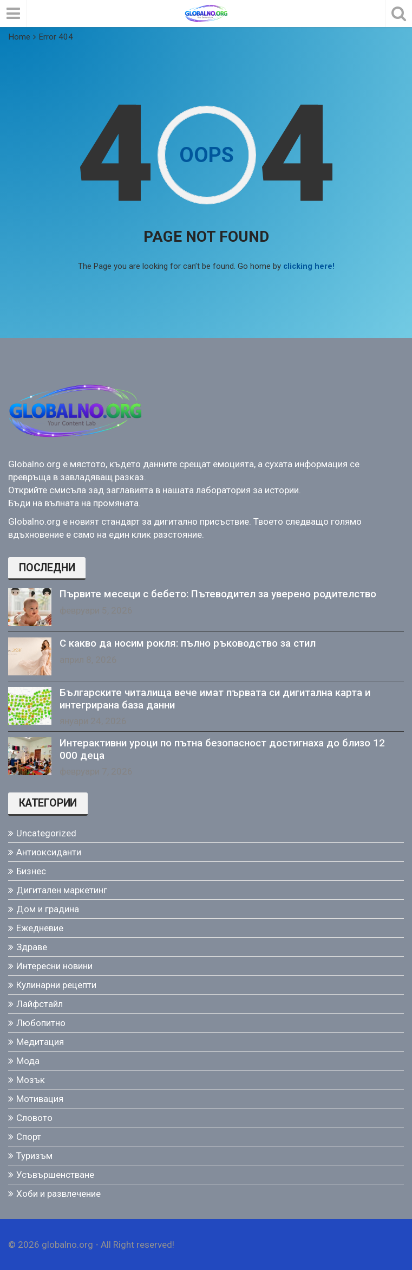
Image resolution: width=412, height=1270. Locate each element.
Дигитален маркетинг (61, 889)
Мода (28, 1060)
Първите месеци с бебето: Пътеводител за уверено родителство (218, 593)
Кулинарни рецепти (56, 984)
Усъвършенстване (55, 1174)
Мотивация (39, 1098)
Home (19, 37)
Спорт (28, 1136)
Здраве (31, 946)
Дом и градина (47, 908)
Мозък (30, 1079)
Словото (34, 1117)
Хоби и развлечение (58, 1193)
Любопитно (41, 1022)
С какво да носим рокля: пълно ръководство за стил (188, 643)
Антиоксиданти (48, 851)
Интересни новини (54, 965)
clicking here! (309, 266)
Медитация (40, 1041)
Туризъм (34, 1155)
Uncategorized (46, 832)
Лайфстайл (39, 1003)
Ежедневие (39, 927)
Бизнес (31, 870)
